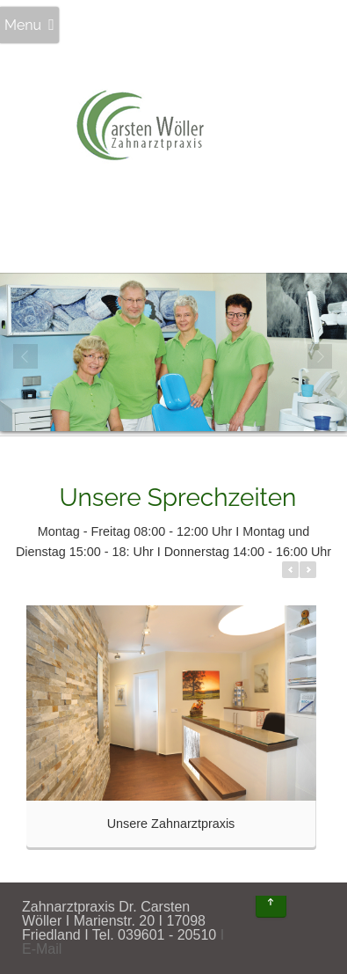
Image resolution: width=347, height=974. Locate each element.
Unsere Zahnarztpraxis (171, 824)
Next (320, 357)
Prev (26, 357)
